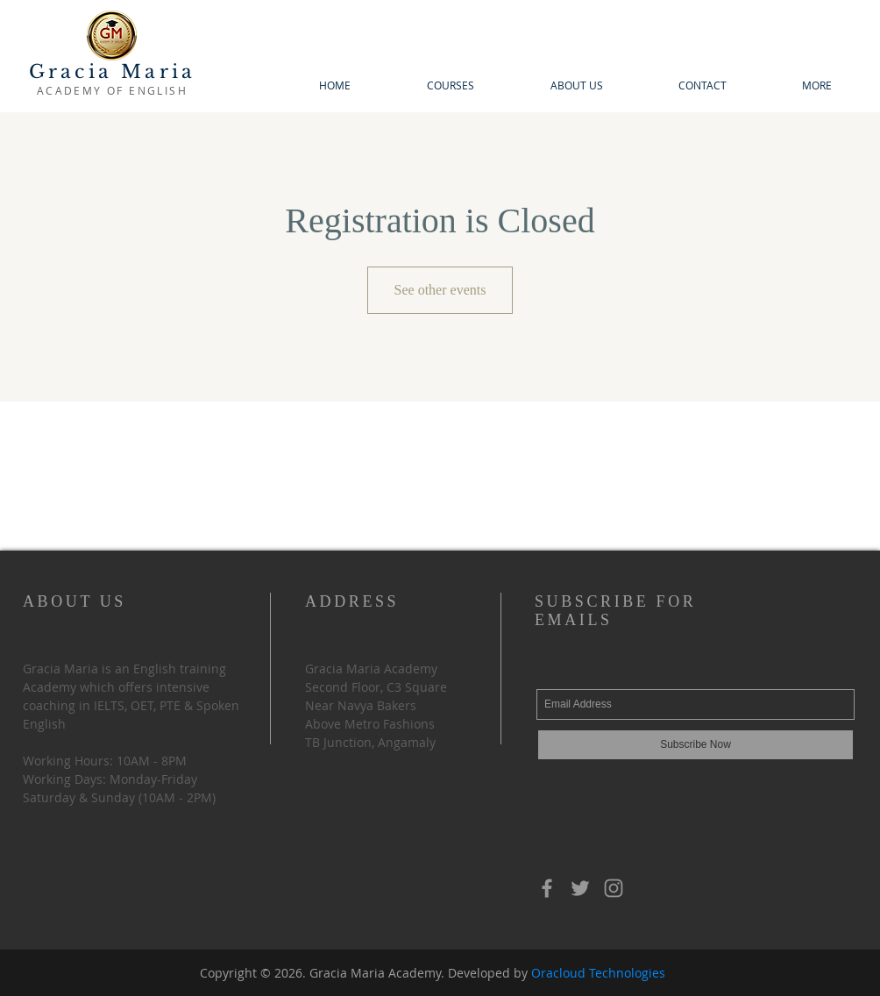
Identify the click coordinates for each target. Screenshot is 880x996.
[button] (450, 85)
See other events (440, 289)
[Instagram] (613, 888)
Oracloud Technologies (598, 972)
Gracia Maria (112, 71)
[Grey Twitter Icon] (580, 888)
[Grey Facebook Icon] (547, 888)
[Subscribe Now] (695, 745)
